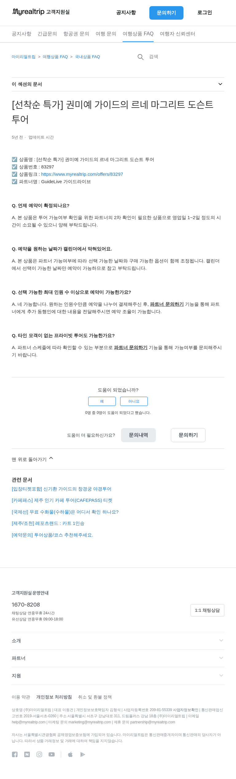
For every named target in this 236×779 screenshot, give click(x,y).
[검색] (178, 56)
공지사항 (21, 33)
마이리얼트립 (24, 56)
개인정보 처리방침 (54, 696)
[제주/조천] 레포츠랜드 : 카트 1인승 (48, 523)
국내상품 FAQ (87, 56)
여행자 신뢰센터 (177, 33)
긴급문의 (47, 33)
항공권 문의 (76, 33)
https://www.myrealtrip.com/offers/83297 (82, 174)
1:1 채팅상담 (207, 610)
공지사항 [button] (126, 12)
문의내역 (138, 435)
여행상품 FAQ (138, 33)
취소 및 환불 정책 (95, 696)
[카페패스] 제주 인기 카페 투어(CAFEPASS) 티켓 (62, 500)
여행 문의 (106, 33)
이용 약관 (21, 696)
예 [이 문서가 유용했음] (102, 401)
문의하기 (188, 435)
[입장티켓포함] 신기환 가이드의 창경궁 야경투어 (62, 488)
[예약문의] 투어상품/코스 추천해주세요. (52, 534)
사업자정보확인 (186, 710)
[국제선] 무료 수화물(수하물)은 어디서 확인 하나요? (65, 511)
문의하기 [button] (166, 13)
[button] (117, 641)
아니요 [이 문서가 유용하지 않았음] (134, 401)
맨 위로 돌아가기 (33, 458)
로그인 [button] (204, 12)
